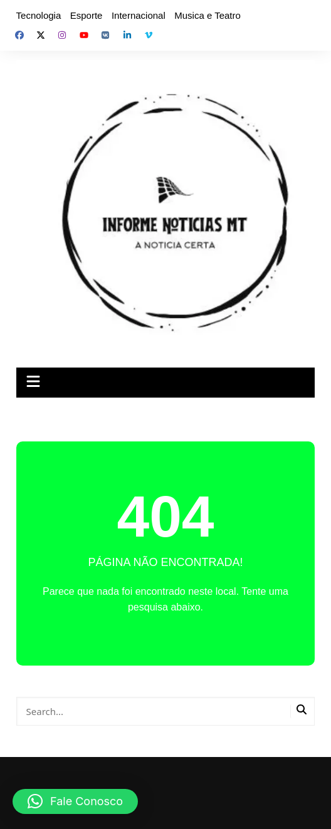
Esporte (86, 15)
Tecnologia (38, 15)
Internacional (139, 15)
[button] (75, 801)
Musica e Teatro (207, 15)
